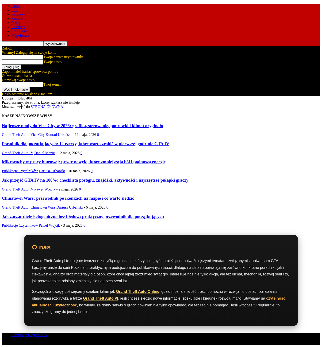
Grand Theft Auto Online (137, 292)
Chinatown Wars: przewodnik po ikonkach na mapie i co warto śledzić (68, 198)
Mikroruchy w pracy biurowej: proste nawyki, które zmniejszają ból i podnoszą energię (84, 161)
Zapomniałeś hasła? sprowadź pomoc (30, 71)
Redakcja (18, 27)
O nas (15, 23)
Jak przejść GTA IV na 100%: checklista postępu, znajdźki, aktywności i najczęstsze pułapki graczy (95, 180)
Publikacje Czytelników (20, 171)
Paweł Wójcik (44, 189)
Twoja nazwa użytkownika (63, 57)
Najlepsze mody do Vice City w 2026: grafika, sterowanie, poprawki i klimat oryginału (82, 125)
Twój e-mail (52, 84)
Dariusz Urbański (52, 171)
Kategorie (18, 14)
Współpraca (20, 35)
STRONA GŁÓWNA (47, 107)
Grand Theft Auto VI (101, 298)
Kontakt (17, 18)
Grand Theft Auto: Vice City (23, 135)
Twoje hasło (52, 62)
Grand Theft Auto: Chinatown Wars (28, 207)
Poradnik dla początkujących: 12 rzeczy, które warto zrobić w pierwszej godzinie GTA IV (85, 143)
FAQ (15, 10)
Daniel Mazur (44, 153)
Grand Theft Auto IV (17, 153)
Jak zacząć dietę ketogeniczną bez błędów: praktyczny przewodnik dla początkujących (83, 216)
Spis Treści (19, 31)
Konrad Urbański (59, 135)
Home (15, 6)
